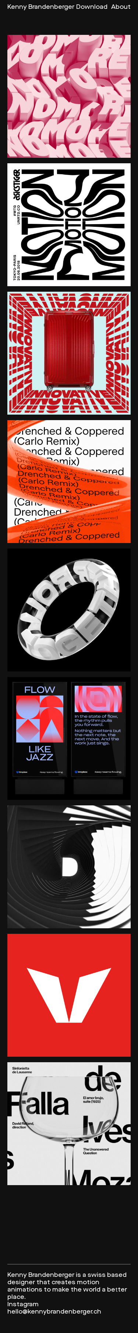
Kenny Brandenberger (40, 7)
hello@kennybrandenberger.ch (54, 1311)
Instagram (23, 1304)
